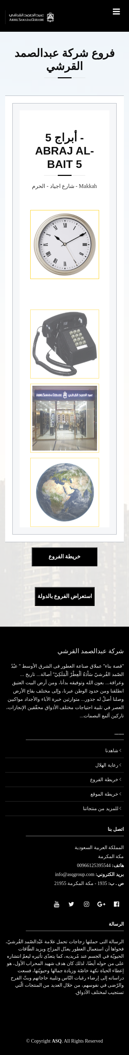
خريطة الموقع (104, 794)
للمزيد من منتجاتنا (100, 808)
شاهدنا (111, 750)
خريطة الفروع (104, 779)
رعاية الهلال (106, 765)
